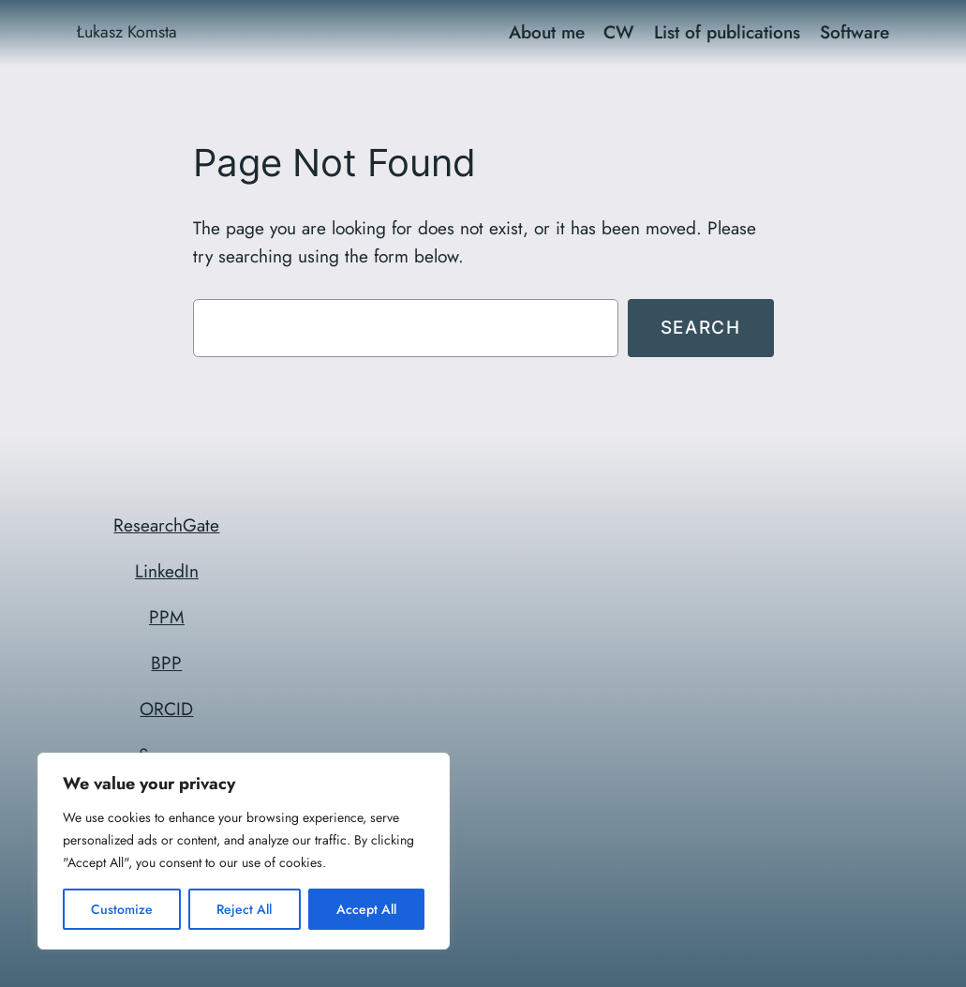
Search (701, 327)
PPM (167, 617)
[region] (243, 851)
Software (854, 32)
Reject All (244, 909)
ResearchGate (166, 525)
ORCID (166, 708)
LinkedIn (167, 571)
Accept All (366, 909)
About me (547, 32)
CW (618, 32)
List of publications (727, 32)
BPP (166, 663)
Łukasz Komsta (127, 32)
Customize (122, 909)
